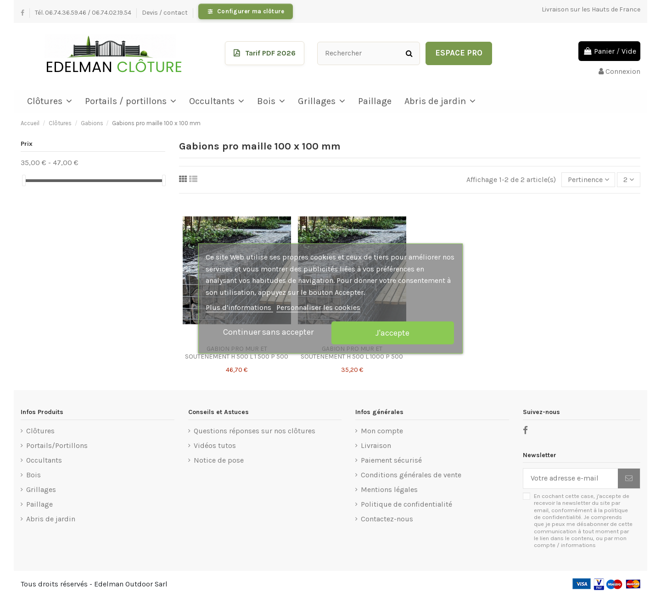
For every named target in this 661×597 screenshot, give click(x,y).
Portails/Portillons (57, 445)
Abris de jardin (50, 518)
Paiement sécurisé (391, 460)
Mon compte (382, 430)
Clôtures (40, 430)
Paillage (39, 504)
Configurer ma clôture (250, 11)
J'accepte (392, 333)
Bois (33, 474)
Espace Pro (458, 52)
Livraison (376, 445)
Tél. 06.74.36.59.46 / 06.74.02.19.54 (84, 13)
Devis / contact (165, 13)
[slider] (24, 180)
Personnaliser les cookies (318, 307)
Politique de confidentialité (406, 504)
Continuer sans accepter (268, 332)
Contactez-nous (387, 518)
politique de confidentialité (581, 513)
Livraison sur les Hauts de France (591, 9)
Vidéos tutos (215, 445)
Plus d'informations (239, 307)
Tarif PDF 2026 (270, 53)
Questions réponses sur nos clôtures (254, 430)
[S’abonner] (629, 478)
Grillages (41, 489)
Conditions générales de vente (411, 474)
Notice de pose (219, 460)
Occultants (44, 460)
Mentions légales (389, 489)
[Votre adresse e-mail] (570, 478)
